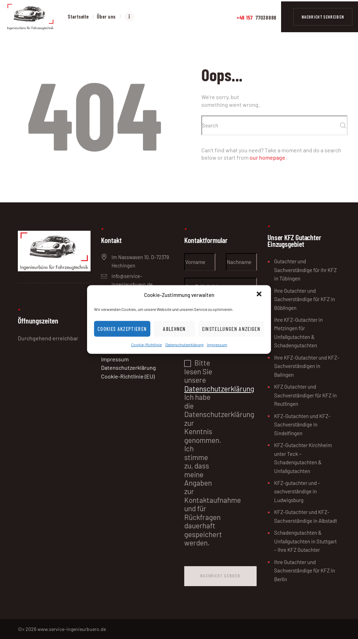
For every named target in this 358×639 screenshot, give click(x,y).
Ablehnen (174, 329)
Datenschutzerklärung (184, 344)
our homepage (267, 157)
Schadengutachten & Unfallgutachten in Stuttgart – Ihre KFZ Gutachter (305, 541)
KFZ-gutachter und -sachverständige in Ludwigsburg (297, 491)
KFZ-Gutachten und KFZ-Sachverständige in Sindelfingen (302, 424)
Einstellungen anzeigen (231, 329)
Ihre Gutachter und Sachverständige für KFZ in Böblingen (304, 299)
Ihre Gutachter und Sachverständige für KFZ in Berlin (304, 570)
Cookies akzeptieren (122, 329)
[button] (260, 294)
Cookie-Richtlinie (146, 344)
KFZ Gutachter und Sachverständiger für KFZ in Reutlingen (305, 395)
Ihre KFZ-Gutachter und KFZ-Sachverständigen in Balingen (306, 366)
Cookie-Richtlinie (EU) (128, 376)
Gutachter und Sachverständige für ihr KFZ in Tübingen (305, 270)
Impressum (217, 344)
